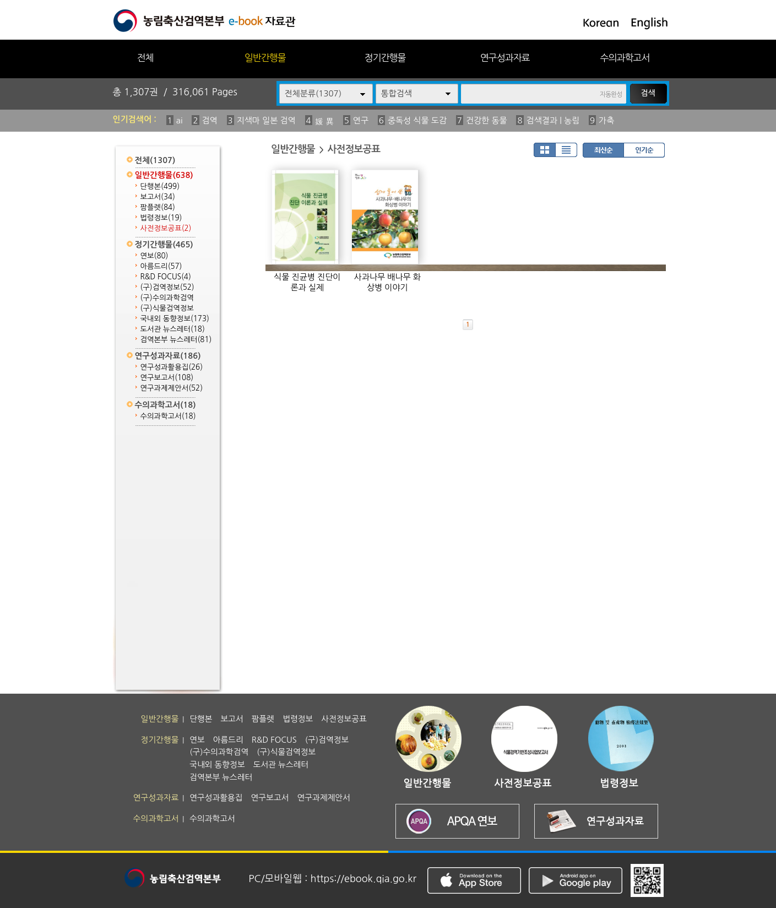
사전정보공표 (166, 228)
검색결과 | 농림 (553, 120)
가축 (606, 120)
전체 (145, 57)
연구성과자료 (505, 57)
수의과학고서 (625, 57)
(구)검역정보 (167, 287)
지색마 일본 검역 (266, 120)
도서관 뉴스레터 (172, 329)
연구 (360, 120)
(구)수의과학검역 (167, 297)
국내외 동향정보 (174, 318)
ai (179, 120)
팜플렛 (157, 207)
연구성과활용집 (171, 367)
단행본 (160, 186)
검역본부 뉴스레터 (176, 339)
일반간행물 (265, 57)
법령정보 (161, 217)
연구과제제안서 (171, 388)
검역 (210, 120)
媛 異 (324, 121)
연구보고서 (167, 377)
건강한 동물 (486, 120)
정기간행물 (385, 57)
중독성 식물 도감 (417, 120)
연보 (154, 256)
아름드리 (161, 266)
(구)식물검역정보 (167, 308)
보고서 (157, 197)
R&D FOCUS (165, 276)
